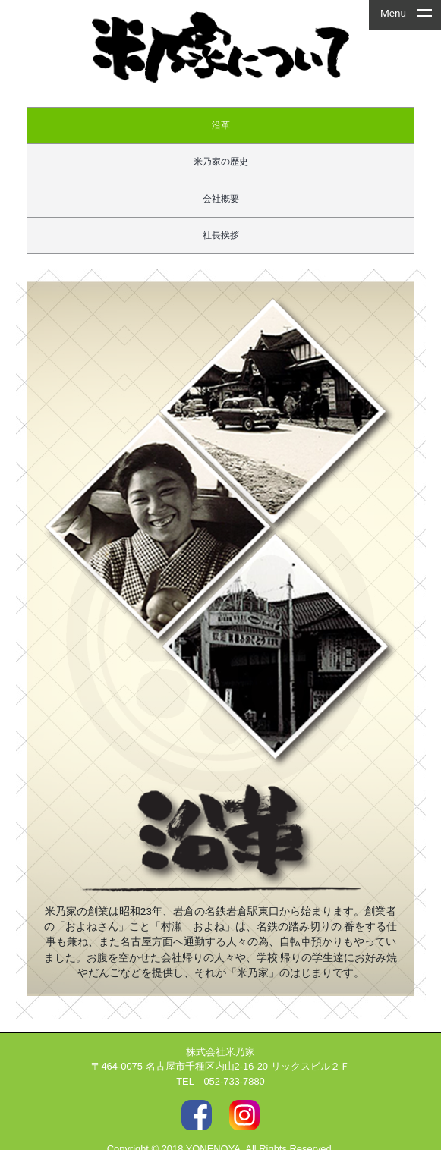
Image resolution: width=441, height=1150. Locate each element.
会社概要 (221, 198)
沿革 (221, 125)
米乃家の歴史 (221, 161)
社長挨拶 (221, 235)
